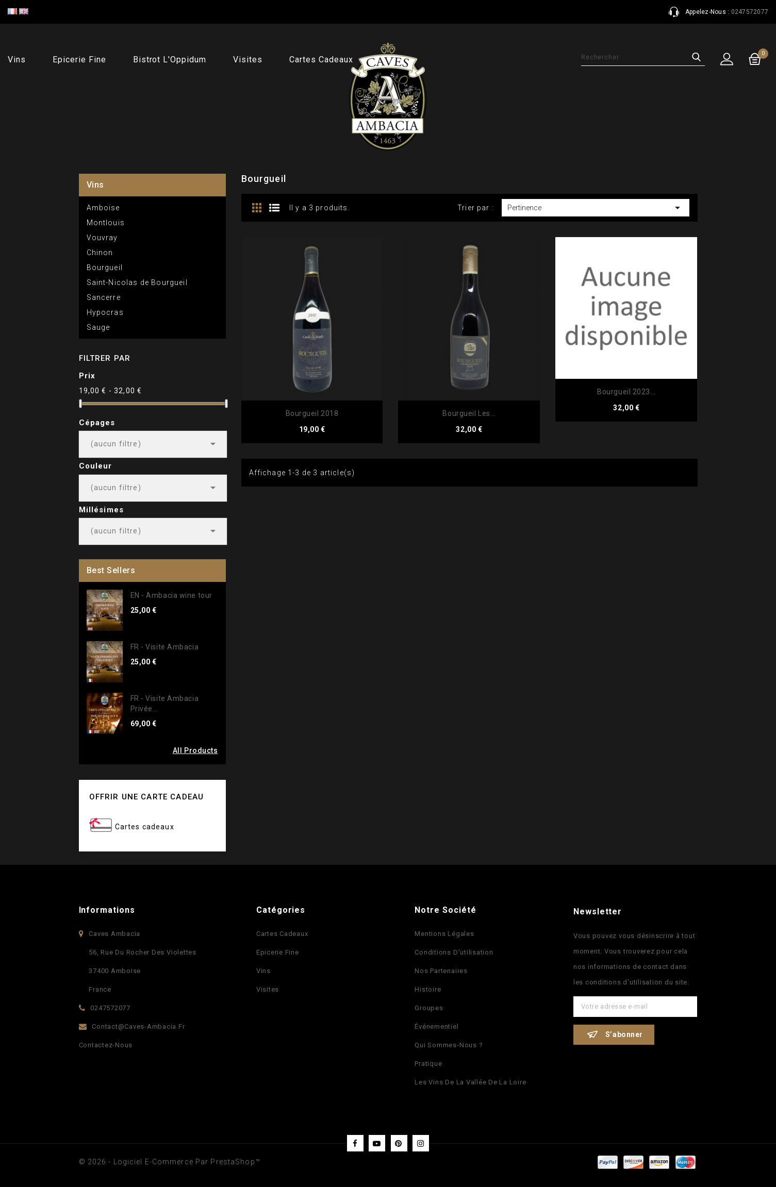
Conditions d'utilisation (454, 952)
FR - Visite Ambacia (164, 647)
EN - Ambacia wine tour (171, 595)
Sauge (98, 327)
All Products (195, 750)
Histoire (428, 989)
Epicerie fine (79, 59)
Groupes (429, 1008)
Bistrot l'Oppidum (169, 59)
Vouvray (102, 237)
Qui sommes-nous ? (449, 1045)
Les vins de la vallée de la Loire (470, 1082)
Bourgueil (105, 267)
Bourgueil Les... (469, 413)
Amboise (103, 208)
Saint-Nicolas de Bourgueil (137, 282)
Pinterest (399, 1143)
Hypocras (105, 312)
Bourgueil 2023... (626, 392)
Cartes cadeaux (321, 59)
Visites (247, 59)
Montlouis (106, 223)
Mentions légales (444, 934)
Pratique (428, 1063)
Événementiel (436, 1026)
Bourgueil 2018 (312, 413)
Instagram (420, 1143)
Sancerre (104, 297)
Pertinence (595, 208)
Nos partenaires (441, 971)
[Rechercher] (643, 57)
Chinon (100, 252)
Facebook (355, 1143)
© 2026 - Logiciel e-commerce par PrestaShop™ (169, 1162)
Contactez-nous (106, 1045)
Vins (17, 59)
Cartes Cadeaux (282, 934)
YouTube (377, 1143)
